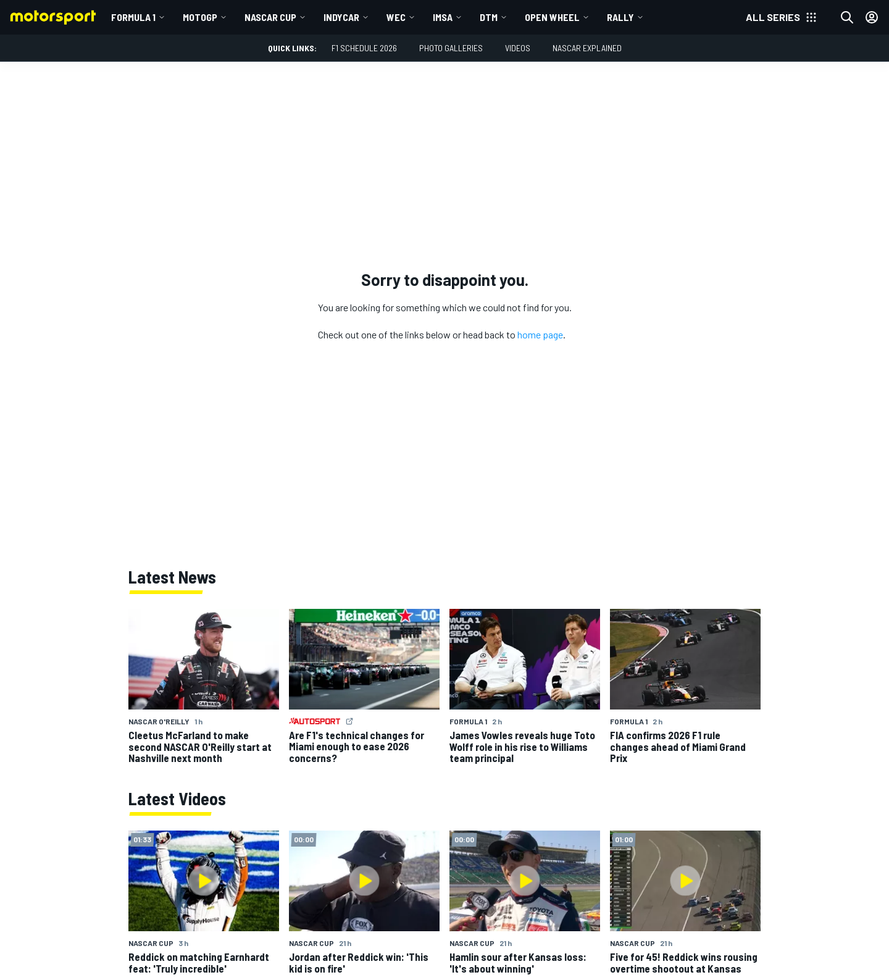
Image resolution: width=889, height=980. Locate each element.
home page (540, 334)
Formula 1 (133, 17)
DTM (489, 17)
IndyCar (341, 17)
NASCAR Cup (270, 17)
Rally (620, 17)
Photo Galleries (451, 48)
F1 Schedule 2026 (364, 48)
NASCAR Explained (587, 48)
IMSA (443, 17)
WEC (396, 17)
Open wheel (552, 17)
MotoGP (200, 17)
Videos (517, 48)
